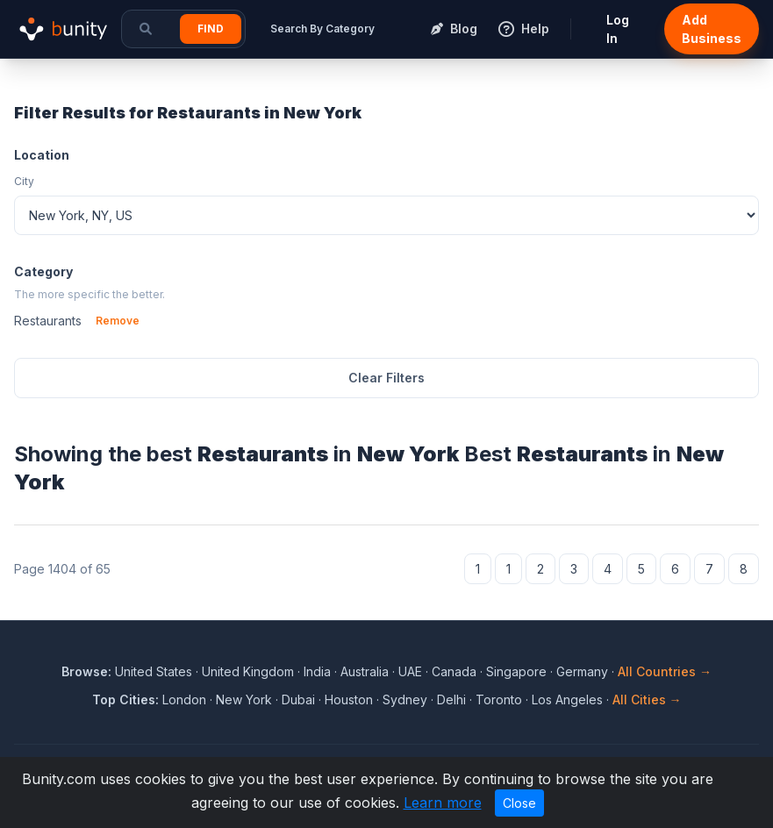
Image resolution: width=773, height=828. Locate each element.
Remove (118, 320)
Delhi (451, 699)
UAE (410, 671)
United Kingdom (248, 671)
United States (153, 671)
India (317, 671)
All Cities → (647, 699)
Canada (454, 671)
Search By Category (322, 28)
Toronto (499, 699)
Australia (364, 671)
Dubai (298, 699)
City (24, 181)
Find (210, 28)
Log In (617, 29)
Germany (582, 671)
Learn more (443, 802)
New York (244, 699)
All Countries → (665, 671)
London (184, 699)
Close (519, 803)
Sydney (405, 699)
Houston (349, 699)
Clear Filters (386, 377)
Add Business (711, 29)
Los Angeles (567, 699)
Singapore (516, 671)
